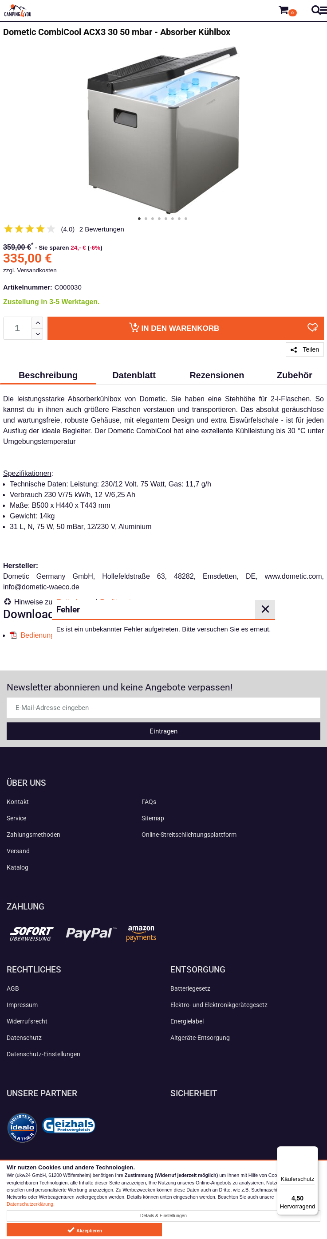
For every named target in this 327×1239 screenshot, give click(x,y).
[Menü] (312, 1151)
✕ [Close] (265, 609)
